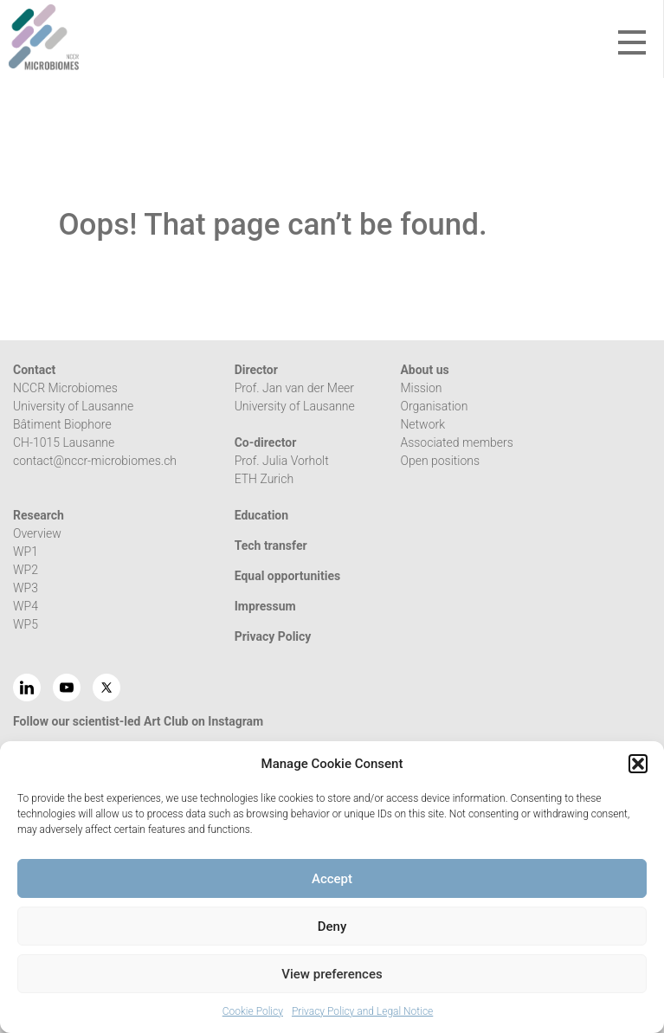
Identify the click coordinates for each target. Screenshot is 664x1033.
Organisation (433, 406)
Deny (332, 926)
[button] (638, 763)
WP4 (25, 606)
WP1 (25, 551)
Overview (37, 533)
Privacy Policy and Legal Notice (362, 1011)
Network (422, 424)
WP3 (25, 588)
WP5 (25, 624)
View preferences (331, 974)
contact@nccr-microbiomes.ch (95, 461)
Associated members (456, 442)
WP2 (25, 570)
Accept (332, 879)
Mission (421, 388)
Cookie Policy (252, 1011)
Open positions (440, 461)
